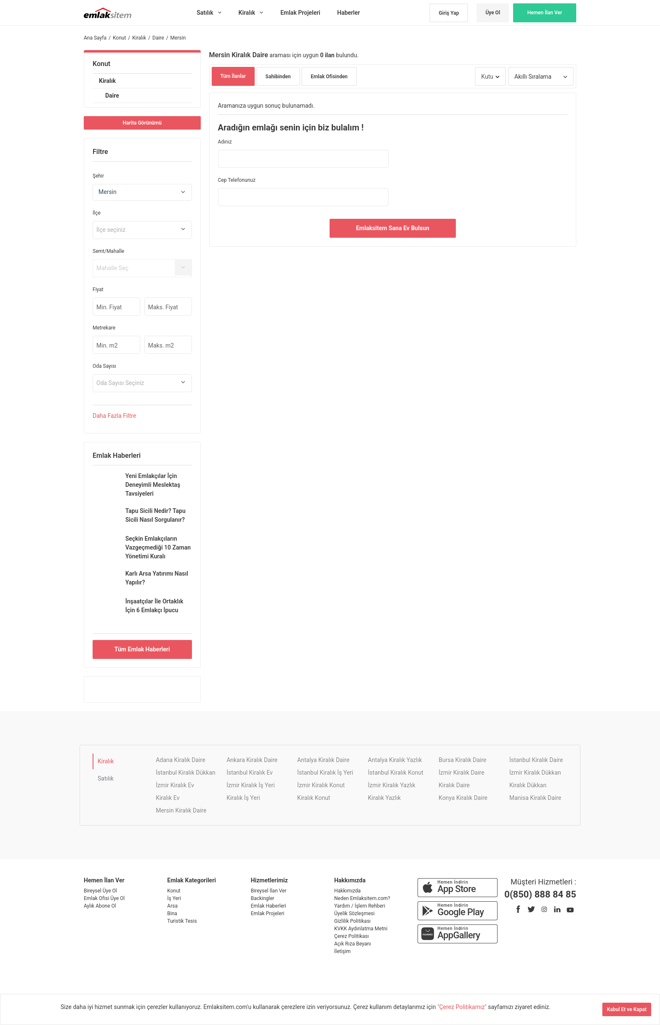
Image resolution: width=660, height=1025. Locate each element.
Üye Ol (492, 13)
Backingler (262, 898)
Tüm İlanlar (233, 76)
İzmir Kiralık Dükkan (535, 772)
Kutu (487, 76)
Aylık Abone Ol (100, 906)
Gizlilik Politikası (352, 921)
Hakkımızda (347, 891)
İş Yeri (174, 898)
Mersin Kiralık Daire (181, 810)
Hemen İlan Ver (544, 13)
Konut (101, 64)
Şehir (98, 176)
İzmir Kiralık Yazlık (391, 785)
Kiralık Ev (167, 797)
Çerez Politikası (351, 936)
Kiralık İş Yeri (243, 797)
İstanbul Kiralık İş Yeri (325, 772)
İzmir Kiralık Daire (461, 772)
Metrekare (104, 328)
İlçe (97, 213)
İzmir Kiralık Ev (175, 785)
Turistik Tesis (182, 921)
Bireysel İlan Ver (269, 891)
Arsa (172, 906)
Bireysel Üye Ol (100, 891)
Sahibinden (278, 77)
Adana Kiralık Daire (180, 760)
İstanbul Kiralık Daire (536, 760)
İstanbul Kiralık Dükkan (186, 772)
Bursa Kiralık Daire (462, 760)
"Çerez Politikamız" (462, 1007)
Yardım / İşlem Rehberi (359, 906)
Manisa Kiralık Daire (535, 797)
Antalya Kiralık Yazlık (395, 760)
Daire (112, 95)
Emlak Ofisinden (329, 77)
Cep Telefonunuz (236, 180)
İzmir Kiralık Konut (321, 785)
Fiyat (98, 289)
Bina (172, 913)
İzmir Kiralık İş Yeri (250, 785)
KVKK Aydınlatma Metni (360, 929)
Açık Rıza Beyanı (352, 944)
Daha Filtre (114, 415)
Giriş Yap (449, 13)
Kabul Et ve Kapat (627, 1009)
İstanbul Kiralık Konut (395, 772)
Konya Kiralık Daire (463, 797)
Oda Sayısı (104, 366)
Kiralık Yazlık (384, 797)
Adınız (225, 142)
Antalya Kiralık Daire (323, 760)
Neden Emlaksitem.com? (362, 898)
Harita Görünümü (142, 123)
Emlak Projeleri (268, 913)
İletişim (342, 951)
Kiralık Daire (454, 785)
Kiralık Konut (313, 797)
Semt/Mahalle (108, 251)
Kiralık (107, 80)
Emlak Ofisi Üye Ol (104, 898)
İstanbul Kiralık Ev (249, 772)
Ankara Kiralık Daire (251, 760)
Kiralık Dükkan (527, 785)
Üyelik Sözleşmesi (354, 913)
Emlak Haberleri (268, 906)
